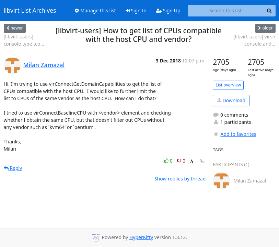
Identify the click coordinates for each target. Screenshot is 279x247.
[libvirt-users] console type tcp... (24, 40)
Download (231, 100)
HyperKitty (141, 237)
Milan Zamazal (44, 65)
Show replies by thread (180, 178)
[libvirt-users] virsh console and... (254, 40)
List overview (228, 85)
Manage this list (95, 10)
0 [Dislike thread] (181, 160)
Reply (13, 168)
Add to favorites (234, 134)
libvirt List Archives (30, 11)
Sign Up (168, 10)
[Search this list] (226, 10)
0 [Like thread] (169, 160)
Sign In (136, 10)
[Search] (269, 10)
